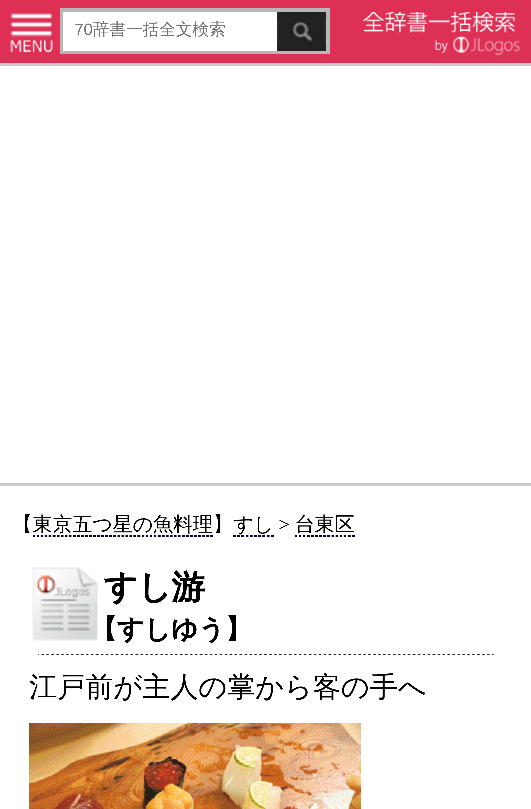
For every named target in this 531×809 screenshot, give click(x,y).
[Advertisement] (265, 273)
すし (253, 524)
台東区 (325, 524)
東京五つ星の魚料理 (123, 524)
